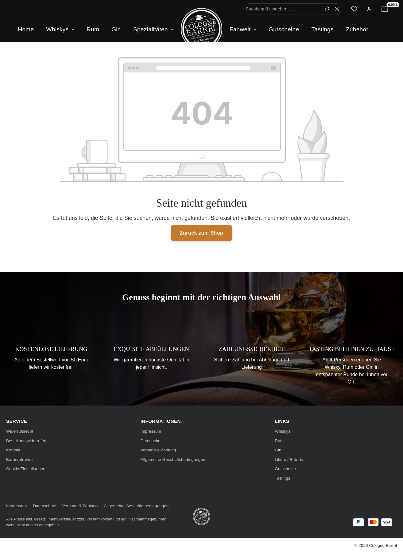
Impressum (151, 431)
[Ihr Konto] (369, 9)
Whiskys (282, 431)
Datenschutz (152, 440)
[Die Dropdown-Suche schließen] (336, 9)
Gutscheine (285, 468)
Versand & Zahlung (158, 450)
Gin (278, 450)
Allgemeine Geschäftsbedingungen (173, 459)
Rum (279, 440)
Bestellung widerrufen (26, 440)
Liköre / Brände (289, 459)
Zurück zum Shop (201, 233)
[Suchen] (326, 9)
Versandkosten (99, 519)
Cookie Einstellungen (25, 468)
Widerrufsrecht (19, 431)
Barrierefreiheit (19, 459)
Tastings (282, 478)
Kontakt (13, 450)
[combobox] (283, 9)
